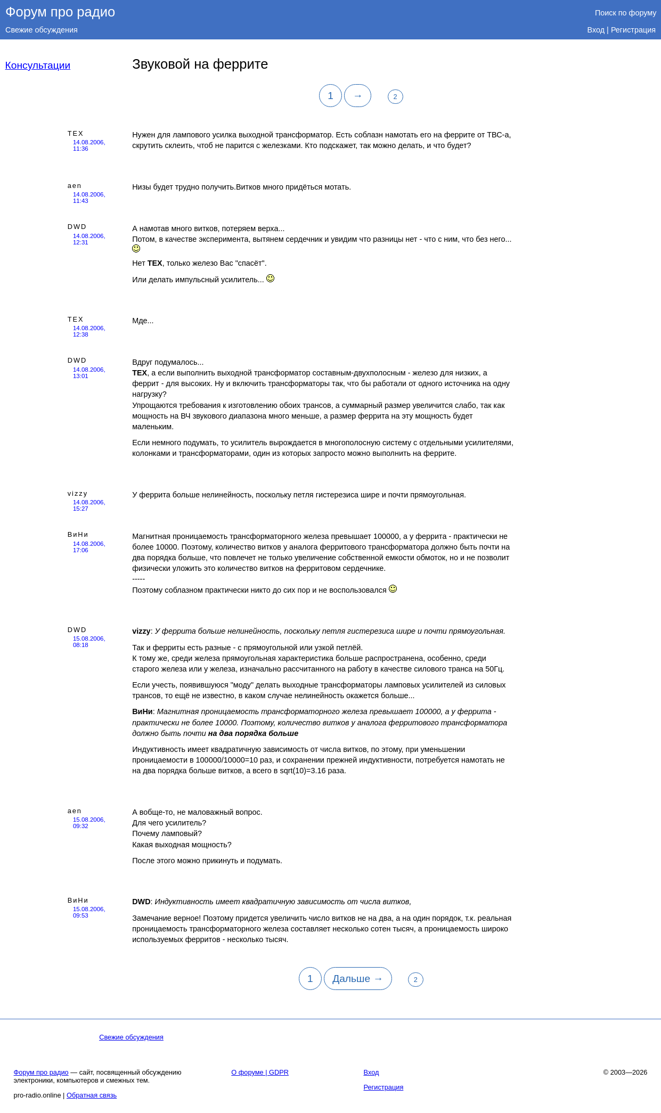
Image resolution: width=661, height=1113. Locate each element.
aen (75, 186)
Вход (596, 30)
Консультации (38, 65)
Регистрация (633, 30)
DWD (77, 227)
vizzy (78, 493)
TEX (76, 133)
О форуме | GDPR (260, 1072)
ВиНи (78, 534)
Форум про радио (60, 11)
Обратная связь (92, 1095)
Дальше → (357, 978)
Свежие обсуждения (41, 30)
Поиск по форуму (626, 13)
